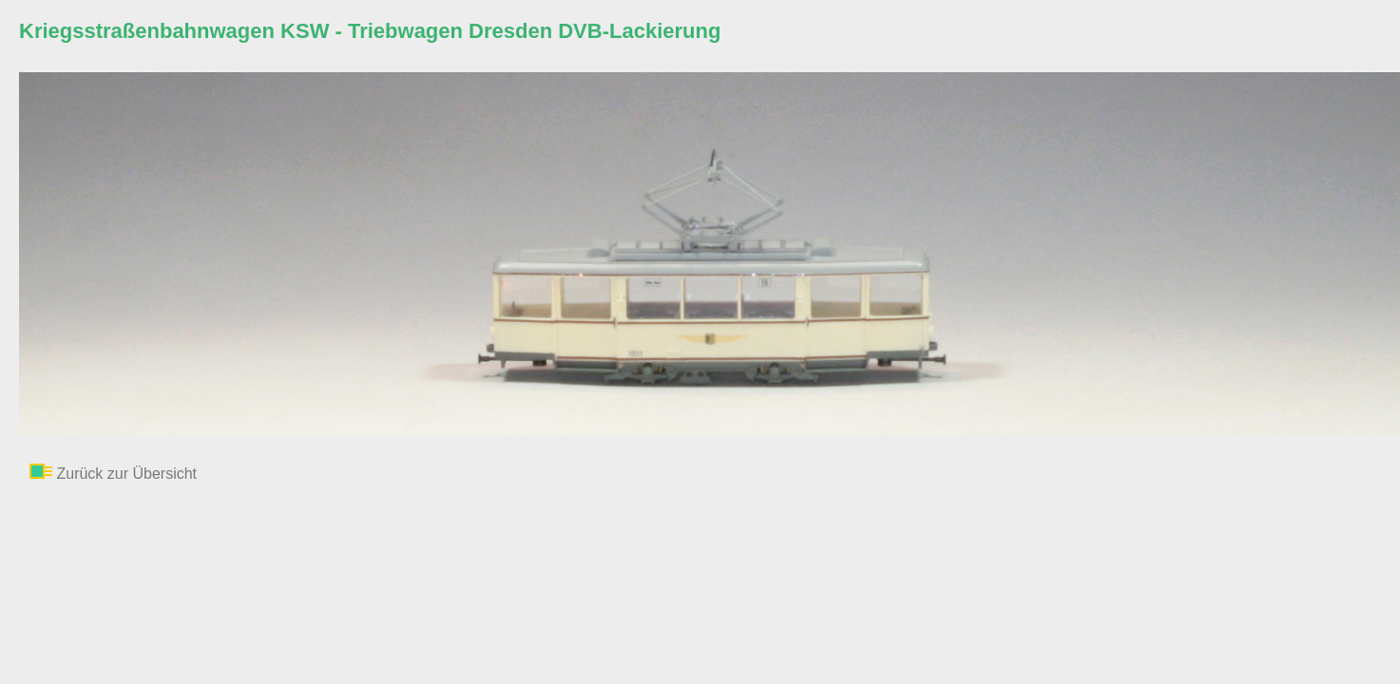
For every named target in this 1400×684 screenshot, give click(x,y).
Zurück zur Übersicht (126, 474)
